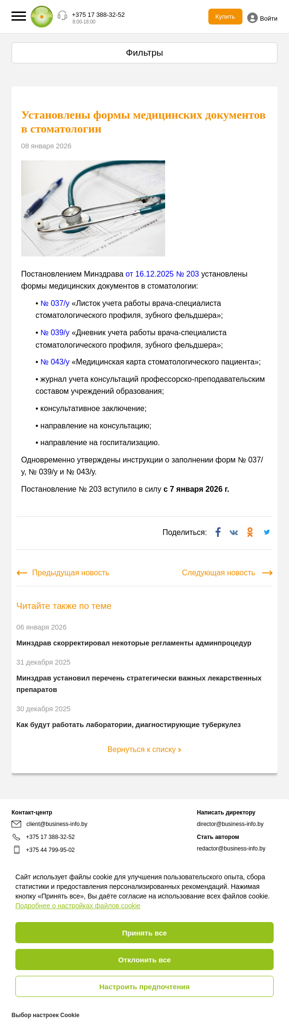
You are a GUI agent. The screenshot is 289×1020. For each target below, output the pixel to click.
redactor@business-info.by (231, 848)
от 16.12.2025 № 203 (162, 274)
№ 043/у (55, 362)
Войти (262, 17)
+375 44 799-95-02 (50, 850)
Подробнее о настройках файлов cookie (78, 906)
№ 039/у (55, 332)
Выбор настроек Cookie (45, 1015)
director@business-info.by (230, 824)
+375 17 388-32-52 (98, 14)
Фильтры (144, 53)
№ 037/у (55, 303)
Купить (225, 16)
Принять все (144, 933)
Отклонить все (144, 960)
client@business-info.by (49, 824)
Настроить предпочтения (144, 987)
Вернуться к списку (144, 749)
